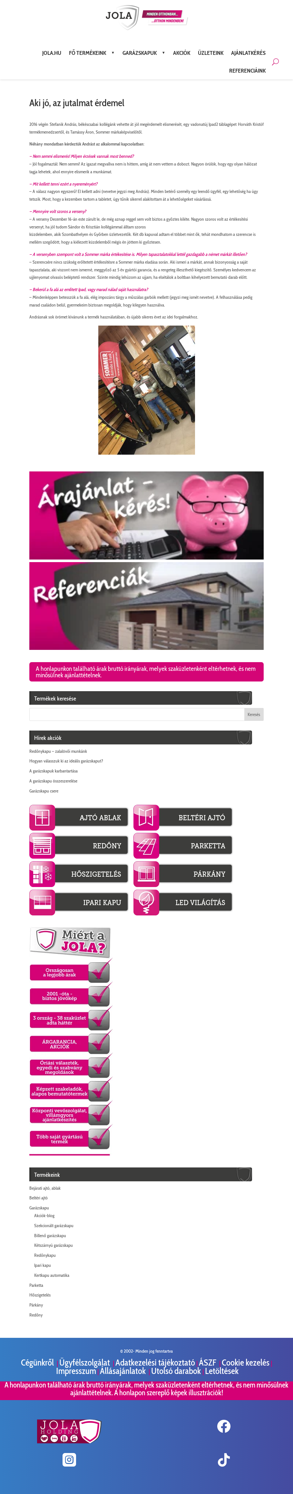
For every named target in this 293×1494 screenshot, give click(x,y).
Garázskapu (39, 1208)
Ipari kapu (42, 1265)
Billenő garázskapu (50, 1235)
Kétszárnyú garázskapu (53, 1245)
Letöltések (222, 1371)
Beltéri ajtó (38, 1198)
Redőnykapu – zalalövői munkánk (58, 751)
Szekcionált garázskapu (53, 1225)
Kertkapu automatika (51, 1275)
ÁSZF (208, 1362)
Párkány (36, 1305)
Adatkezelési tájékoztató (155, 1362)
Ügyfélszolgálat (85, 1362)
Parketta (36, 1285)
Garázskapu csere (43, 791)
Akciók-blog (44, 1215)
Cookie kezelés (245, 1362)
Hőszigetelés (40, 1295)
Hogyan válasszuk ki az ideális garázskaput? (66, 761)
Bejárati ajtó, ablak (45, 1188)
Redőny (36, 1315)
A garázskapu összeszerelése (53, 781)
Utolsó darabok (176, 1371)
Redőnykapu (45, 1255)
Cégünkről (38, 1362)
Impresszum (76, 1371)
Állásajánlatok (123, 1371)
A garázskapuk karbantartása (53, 771)
